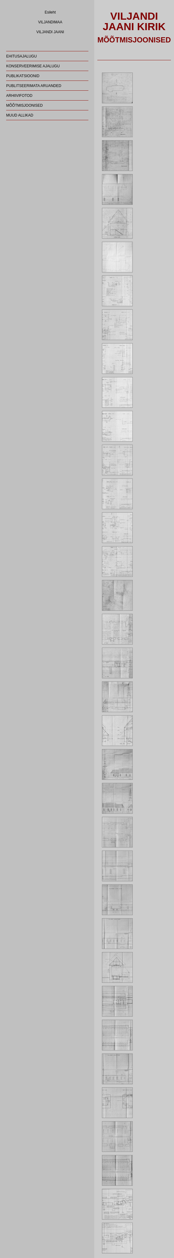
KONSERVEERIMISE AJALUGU (33, 66)
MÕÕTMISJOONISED (24, 105)
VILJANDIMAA (50, 22)
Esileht (50, 12)
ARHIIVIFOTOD (19, 95)
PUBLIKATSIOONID (22, 76)
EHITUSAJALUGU (21, 56)
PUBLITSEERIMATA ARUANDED (33, 86)
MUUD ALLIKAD (19, 115)
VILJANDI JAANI (50, 32)
